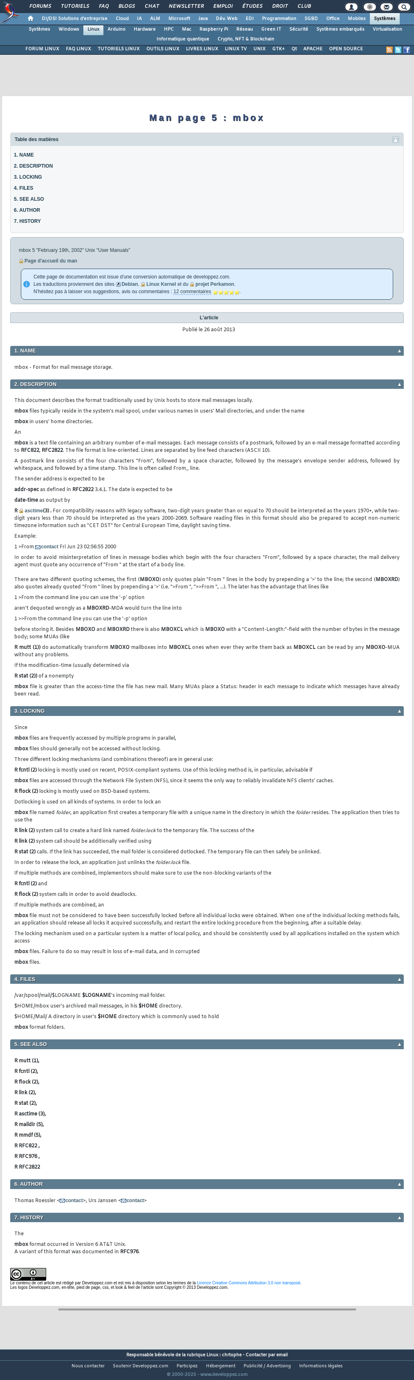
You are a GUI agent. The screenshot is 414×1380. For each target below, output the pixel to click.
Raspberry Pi (213, 29)
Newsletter (186, 6)
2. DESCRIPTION (33, 166)
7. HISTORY (27, 221)
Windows (68, 29)
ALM (155, 19)
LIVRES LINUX (202, 49)
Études (252, 6)
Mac (186, 29)
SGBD (311, 19)
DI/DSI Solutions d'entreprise (74, 19)
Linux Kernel (161, 284)
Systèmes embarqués (340, 29)
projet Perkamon (214, 284)
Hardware (145, 29)
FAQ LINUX (78, 49)
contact (49, 547)
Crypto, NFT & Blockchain (245, 39)
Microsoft (179, 19)
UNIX (259, 49)
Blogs (126, 6)
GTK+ (278, 49)
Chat (151, 6)
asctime (34, 511)
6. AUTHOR (27, 210)
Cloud (122, 19)
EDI (250, 19)
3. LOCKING (28, 177)
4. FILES (23, 188)
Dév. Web (226, 19)
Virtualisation (387, 29)
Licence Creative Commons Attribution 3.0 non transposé (248, 1283)
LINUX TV (236, 49)
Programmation (279, 19)
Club (303, 6)
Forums (39, 6)
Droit (279, 6)
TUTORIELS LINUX (119, 49)
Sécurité (298, 29)
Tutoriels (75, 6)
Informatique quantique (183, 39)
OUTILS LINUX (162, 49)
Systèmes (385, 19)
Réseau (244, 29)
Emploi (222, 6)
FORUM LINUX (42, 49)
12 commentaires (192, 291)
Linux (93, 29)
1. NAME (24, 155)
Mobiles (357, 19)
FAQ (103, 6)
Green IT (271, 29)
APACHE (312, 49)
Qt (294, 49)
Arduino (116, 29)
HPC (169, 29)
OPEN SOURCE (346, 49)
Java (203, 19)
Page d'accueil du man (51, 261)
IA (139, 19)
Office (333, 19)
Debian (129, 284)
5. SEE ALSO (29, 199)
